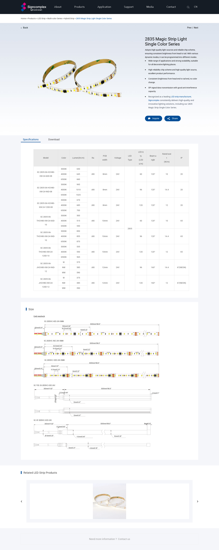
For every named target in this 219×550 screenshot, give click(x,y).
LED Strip (42, 18)
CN (195, 7)
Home (23, 18)
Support (129, 7)
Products (79, 7)
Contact (171, 7)
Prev (189, 27)
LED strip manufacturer (181, 97)
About (57, 7)
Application (104, 7)
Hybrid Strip (69, 18)
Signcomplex (153, 100)
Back (24, 27)
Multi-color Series (54, 18)
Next (196, 27)
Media (150, 7)
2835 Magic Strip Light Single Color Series (94, 18)
